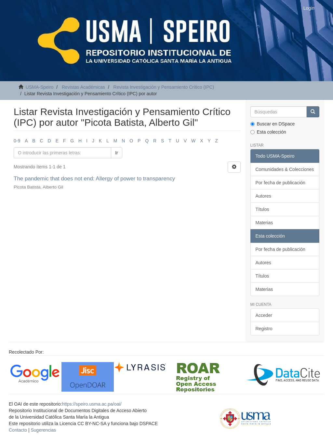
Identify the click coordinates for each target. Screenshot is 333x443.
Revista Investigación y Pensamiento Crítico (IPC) (163, 87)
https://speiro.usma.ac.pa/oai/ (91, 404)
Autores (263, 196)
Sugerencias (43, 430)
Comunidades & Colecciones (285, 169)
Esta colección (268, 132)
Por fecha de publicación (280, 182)
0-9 (17, 140)
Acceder (264, 315)
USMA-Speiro (40, 87)
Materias (264, 222)
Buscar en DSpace (272, 123)
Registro (264, 328)
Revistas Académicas (83, 87)
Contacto (18, 430)
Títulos (262, 209)
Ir (116, 152)
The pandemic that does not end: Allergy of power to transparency (94, 179)
